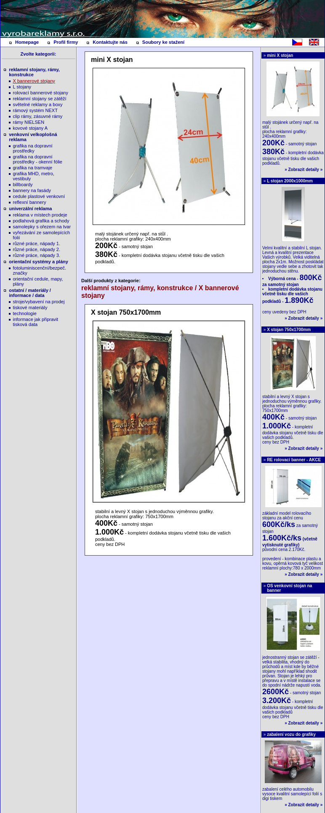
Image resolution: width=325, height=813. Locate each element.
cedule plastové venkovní (39, 196)
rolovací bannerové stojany (40, 92)
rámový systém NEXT (35, 110)
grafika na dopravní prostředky (33, 148)
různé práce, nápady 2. (37, 249)
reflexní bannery (29, 202)
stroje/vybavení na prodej (39, 301)
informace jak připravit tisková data (36, 322)
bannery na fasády (32, 190)
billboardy (23, 184)
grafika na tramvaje (33, 167)
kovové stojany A (30, 128)
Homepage (27, 42)
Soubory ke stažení (163, 42)
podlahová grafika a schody (41, 220)
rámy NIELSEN (29, 122)
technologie (25, 313)
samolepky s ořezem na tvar (42, 226)
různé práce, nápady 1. (37, 243)
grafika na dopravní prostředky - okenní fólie (37, 159)
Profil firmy (65, 42)
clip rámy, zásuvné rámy (38, 116)
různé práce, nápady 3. (37, 255)
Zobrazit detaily (303, 169)
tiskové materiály (30, 307)
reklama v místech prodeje (40, 214)
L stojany (22, 86)
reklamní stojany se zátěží (40, 98)
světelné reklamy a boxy (38, 104)
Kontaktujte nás (110, 42)
